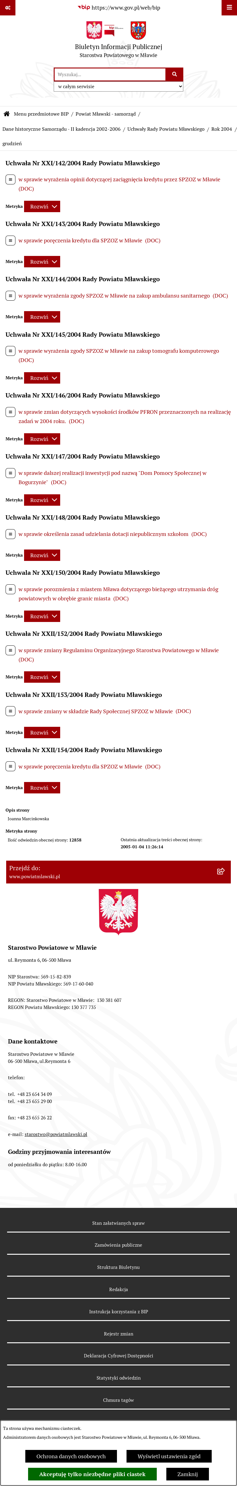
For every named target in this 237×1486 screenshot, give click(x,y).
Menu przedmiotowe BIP (41, 114)
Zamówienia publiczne (118, 1245)
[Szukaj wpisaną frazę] (174, 74)
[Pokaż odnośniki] (7, 7)
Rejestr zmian (118, 1334)
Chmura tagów (118, 1400)
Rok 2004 (221, 129)
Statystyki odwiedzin (119, 1378)
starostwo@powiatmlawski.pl (56, 1134)
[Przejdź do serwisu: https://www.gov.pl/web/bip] (118, 7)
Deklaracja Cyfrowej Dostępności (118, 1356)
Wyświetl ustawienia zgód (169, 1456)
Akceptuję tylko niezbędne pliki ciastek (92, 1474)
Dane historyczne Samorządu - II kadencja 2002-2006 (61, 129)
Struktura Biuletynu (118, 1267)
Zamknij (187, 1474)
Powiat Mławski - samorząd (106, 114)
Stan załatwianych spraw (118, 1223)
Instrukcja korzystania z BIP (118, 1312)
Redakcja (118, 1289)
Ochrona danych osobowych (71, 1456)
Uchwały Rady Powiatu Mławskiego (166, 129)
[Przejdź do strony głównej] (118, 41)
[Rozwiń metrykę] (42, 206)
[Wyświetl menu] (229, 7)
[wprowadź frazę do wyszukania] (110, 74)
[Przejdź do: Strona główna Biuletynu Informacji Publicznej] (6, 114)
